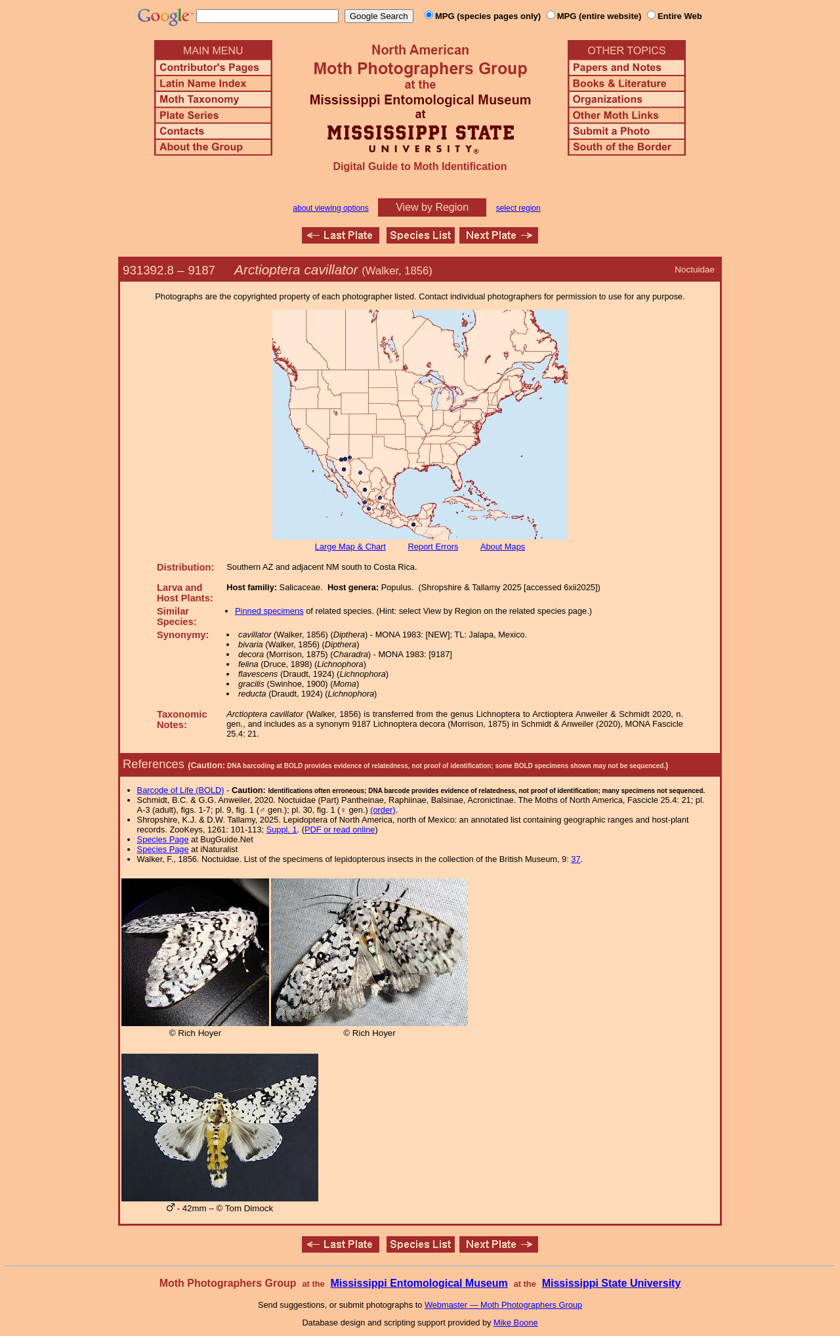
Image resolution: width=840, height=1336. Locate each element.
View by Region (432, 207)
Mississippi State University (611, 1283)
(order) (382, 810)
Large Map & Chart (350, 546)
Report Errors (433, 546)
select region (518, 208)
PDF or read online (339, 829)
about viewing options (330, 208)
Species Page (163, 839)
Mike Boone (516, 1322)
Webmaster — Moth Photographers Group (503, 1305)
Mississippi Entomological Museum (418, 1283)
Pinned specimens (269, 611)
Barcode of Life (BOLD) (180, 790)
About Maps (502, 546)
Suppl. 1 (281, 829)
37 (575, 859)
